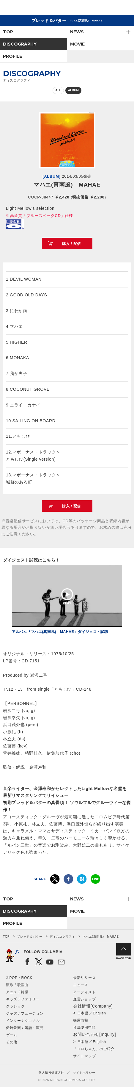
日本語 (83, 1013)
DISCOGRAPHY (20, 44)
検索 (109, 8)
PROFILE (12, 56)
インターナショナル (23, 1021)
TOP (8, 32)
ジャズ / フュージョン (24, 1013)
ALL (58, 90)
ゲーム (11, 1035)
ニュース (80, 985)
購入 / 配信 (71, 244)
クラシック (15, 1006)
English (99, 1013)
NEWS (77, 32)
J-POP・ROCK (19, 978)
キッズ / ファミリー (23, 999)
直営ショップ (84, 999)
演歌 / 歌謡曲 (17, 985)
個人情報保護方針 (51, 1072)
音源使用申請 (84, 1027)
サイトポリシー (84, 1072)
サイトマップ (84, 1056)
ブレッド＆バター (29, 936)
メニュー (124, 8)
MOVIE (77, 44)
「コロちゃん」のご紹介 (94, 1049)
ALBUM (73, 90)
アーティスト (84, 992)
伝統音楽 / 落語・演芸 (24, 1028)
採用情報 (80, 1020)
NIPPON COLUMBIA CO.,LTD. (32, 7)
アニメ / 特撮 (17, 992)
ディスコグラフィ (62, 936)
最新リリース (84, 978)
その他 (11, 1042)
